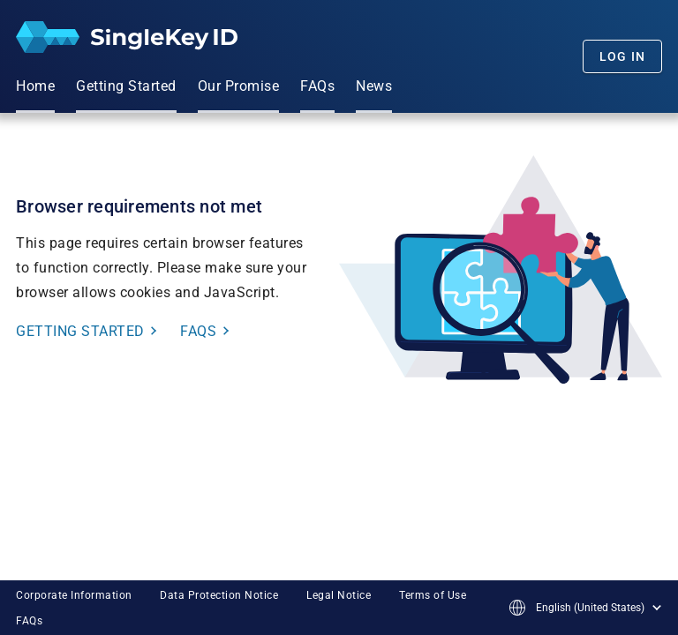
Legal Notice (338, 595)
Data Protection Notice (219, 595)
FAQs (29, 621)
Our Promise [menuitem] (239, 86)
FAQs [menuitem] (317, 86)
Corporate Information (74, 595)
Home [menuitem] (35, 86)
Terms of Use (432, 595)
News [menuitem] (374, 86)
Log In (622, 56)
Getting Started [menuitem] (126, 86)
